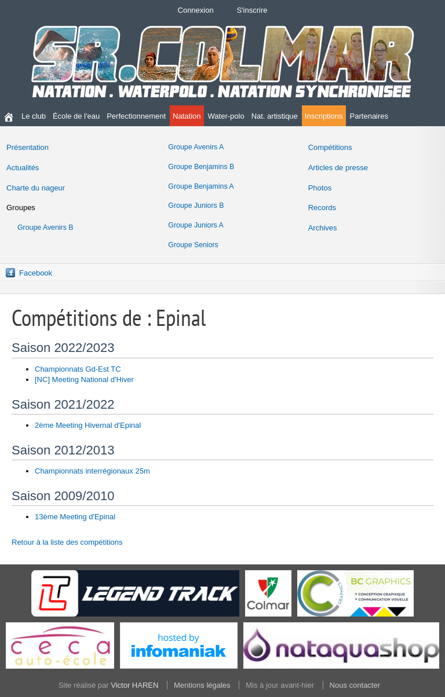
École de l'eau (76, 116)
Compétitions (330, 147)
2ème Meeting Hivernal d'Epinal (88, 425)
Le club (33, 116)
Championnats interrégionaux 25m (92, 471)
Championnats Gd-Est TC (78, 369)
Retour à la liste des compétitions (67, 542)
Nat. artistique (274, 116)
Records (322, 207)
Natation (186, 116)
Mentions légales (202, 685)
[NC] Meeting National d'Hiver (84, 379)
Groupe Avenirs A (196, 147)
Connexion (196, 10)
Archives (322, 227)
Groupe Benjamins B (201, 167)
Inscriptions (324, 116)
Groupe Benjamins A (201, 186)
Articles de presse (338, 167)
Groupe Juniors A (195, 225)
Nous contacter (355, 685)
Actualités (22, 167)
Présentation (27, 147)
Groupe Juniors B (196, 205)
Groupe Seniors (193, 245)
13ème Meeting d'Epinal (75, 516)
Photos (319, 188)
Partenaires (369, 116)
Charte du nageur (35, 188)
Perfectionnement (136, 116)
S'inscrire (251, 10)
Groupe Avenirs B (45, 227)
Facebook (35, 273)
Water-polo (226, 116)
